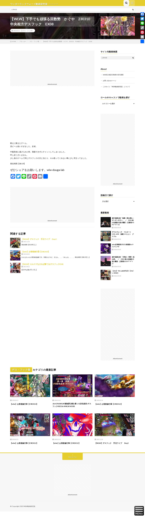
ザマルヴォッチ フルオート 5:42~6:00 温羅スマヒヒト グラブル (123, 236)
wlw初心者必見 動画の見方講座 (114, 77)
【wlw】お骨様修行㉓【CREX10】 (36, 253)
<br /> (52, 117)
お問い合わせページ (110, 82)
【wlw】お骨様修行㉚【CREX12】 (111, 405)
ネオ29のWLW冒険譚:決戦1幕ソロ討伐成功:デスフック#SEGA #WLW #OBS (71, 407)
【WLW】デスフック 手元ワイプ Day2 (39, 241)
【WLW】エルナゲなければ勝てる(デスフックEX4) (42, 266)
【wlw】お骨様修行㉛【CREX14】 (26, 405)
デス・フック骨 (28, 32)
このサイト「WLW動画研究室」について (117, 88)
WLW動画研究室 (29, 512)
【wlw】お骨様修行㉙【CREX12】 (26, 445)
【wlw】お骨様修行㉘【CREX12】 (68, 445)
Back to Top (72, 463)
